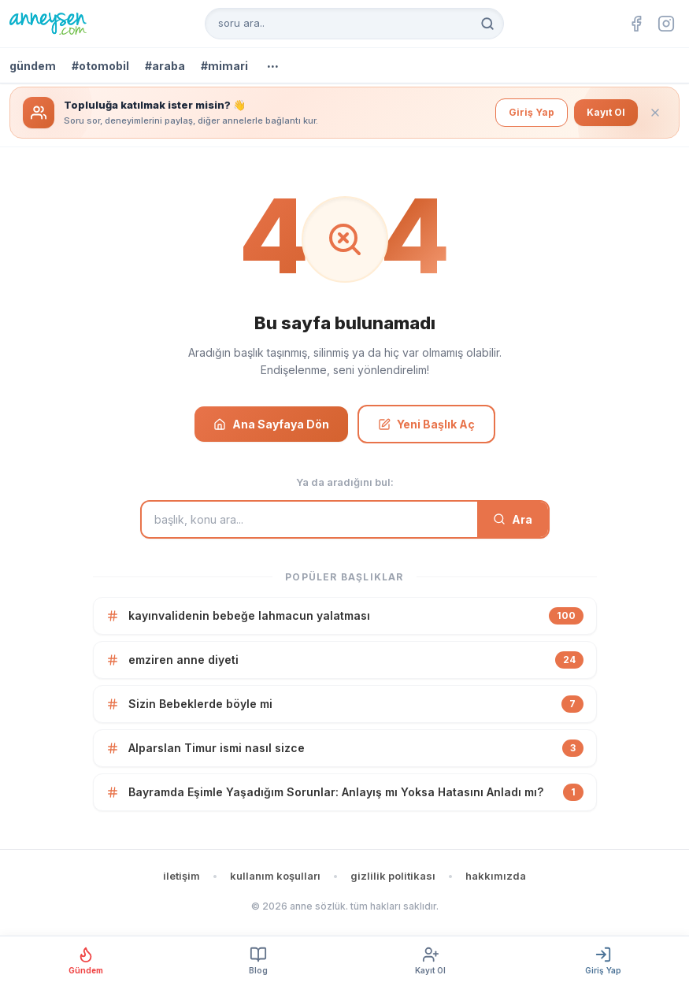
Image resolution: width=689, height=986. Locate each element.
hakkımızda (495, 875)
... (273, 63)
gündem (32, 65)
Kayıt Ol (606, 112)
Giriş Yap (531, 112)
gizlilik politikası (392, 875)
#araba (165, 65)
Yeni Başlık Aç (426, 424)
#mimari (224, 65)
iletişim (181, 875)
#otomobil (100, 65)
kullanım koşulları (275, 875)
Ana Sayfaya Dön (271, 424)
